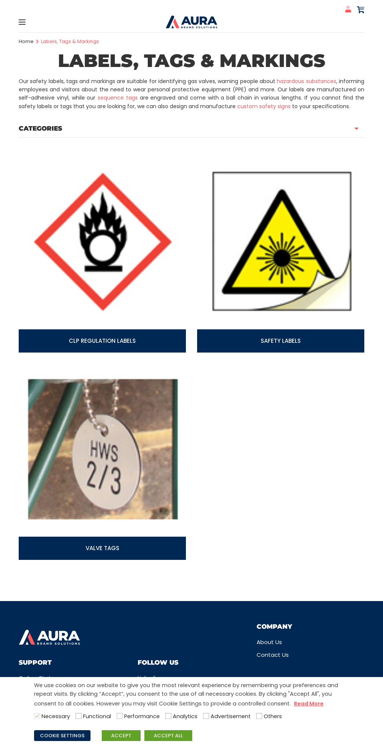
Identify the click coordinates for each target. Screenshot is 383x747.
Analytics (185, 716)
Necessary (56, 716)
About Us (269, 642)
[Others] (259, 716)
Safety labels (281, 341)
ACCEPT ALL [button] (168, 735)
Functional (97, 716)
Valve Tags (102, 548)
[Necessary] (37, 716)
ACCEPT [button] (121, 735)
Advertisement (231, 716)
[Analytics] (168, 716)
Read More (309, 703)
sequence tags (118, 97)
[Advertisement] (206, 716)
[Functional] (79, 716)
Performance (142, 716)
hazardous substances (306, 81)
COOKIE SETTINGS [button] (62, 735)
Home (26, 41)
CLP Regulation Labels (102, 341)
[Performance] (120, 716)
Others (273, 716)
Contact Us (273, 655)
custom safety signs (264, 106)
